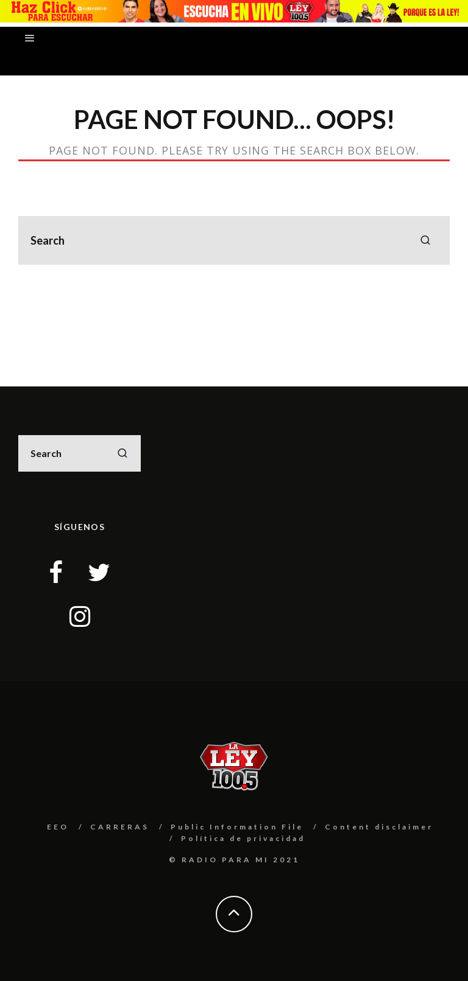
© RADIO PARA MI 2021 (234, 859)
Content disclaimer (379, 826)
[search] (425, 240)
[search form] (234, 240)
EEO (58, 826)
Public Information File (237, 826)
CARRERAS (119, 826)
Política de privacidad (243, 838)
